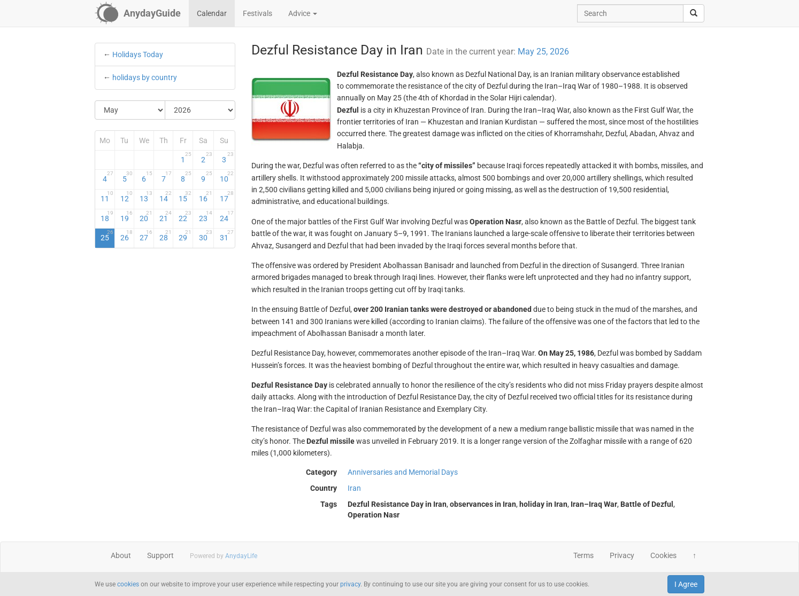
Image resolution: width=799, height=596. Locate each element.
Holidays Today (137, 54)
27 (146, 235)
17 (226, 196)
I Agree (685, 584)
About (121, 555)
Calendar (212, 13)
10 (226, 176)
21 (165, 216)
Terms (583, 555)
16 (205, 196)
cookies (128, 584)
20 (146, 216)
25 (107, 235)
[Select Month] (130, 110)
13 (146, 196)
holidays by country (144, 77)
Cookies (663, 555)
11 (107, 196)
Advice (302, 13)
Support (160, 555)
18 (107, 216)
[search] (693, 13)
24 (226, 216)
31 (226, 235)
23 (205, 216)
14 (165, 196)
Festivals (257, 13)
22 (185, 216)
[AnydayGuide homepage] (138, 13)
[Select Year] (200, 110)
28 (165, 235)
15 (185, 196)
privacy (350, 584)
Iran (354, 488)
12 (126, 196)
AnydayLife (241, 556)
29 (185, 235)
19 (126, 216)
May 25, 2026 (543, 51)
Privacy (622, 555)
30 (205, 235)
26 (126, 235)
